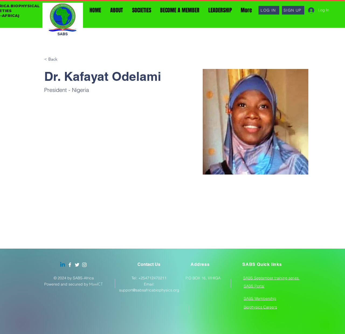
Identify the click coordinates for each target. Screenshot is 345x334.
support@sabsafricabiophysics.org (149, 290)
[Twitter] (77, 265)
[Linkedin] (62, 265)
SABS (62, 34)
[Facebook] (70, 265)
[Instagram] (84, 265)
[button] (268, 10)
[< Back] (54, 59)
